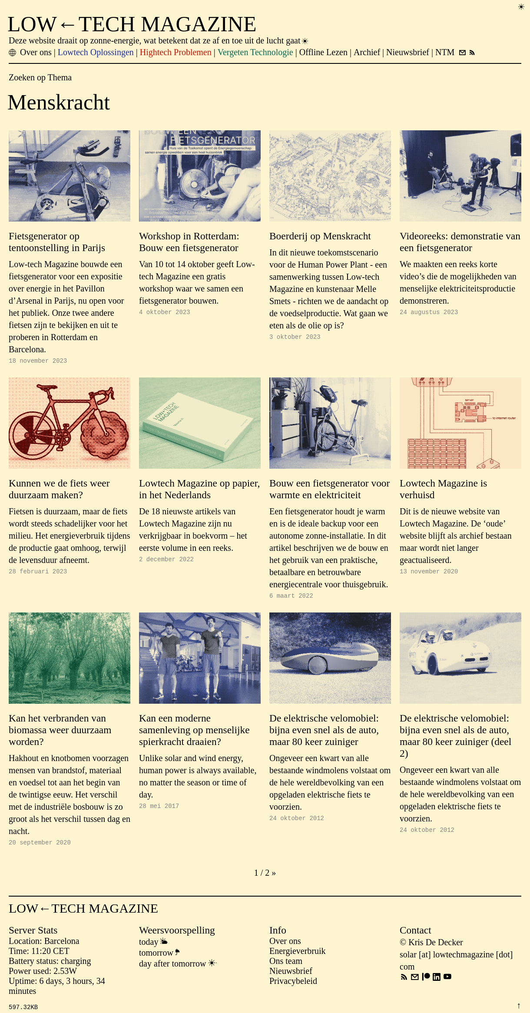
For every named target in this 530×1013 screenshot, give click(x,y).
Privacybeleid (293, 985)
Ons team (285, 965)
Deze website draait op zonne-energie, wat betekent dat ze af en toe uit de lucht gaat (159, 40)
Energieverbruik (297, 955)
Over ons (285, 945)
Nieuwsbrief (290, 975)
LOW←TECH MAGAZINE (132, 24)
